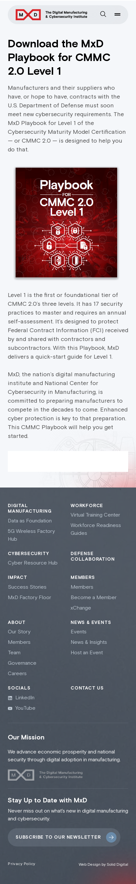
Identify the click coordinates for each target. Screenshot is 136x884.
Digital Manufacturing (29, 509)
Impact (17, 578)
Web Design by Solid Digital (103, 864)
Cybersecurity (28, 554)
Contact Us (87, 688)
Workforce (87, 506)
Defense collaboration (93, 557)
